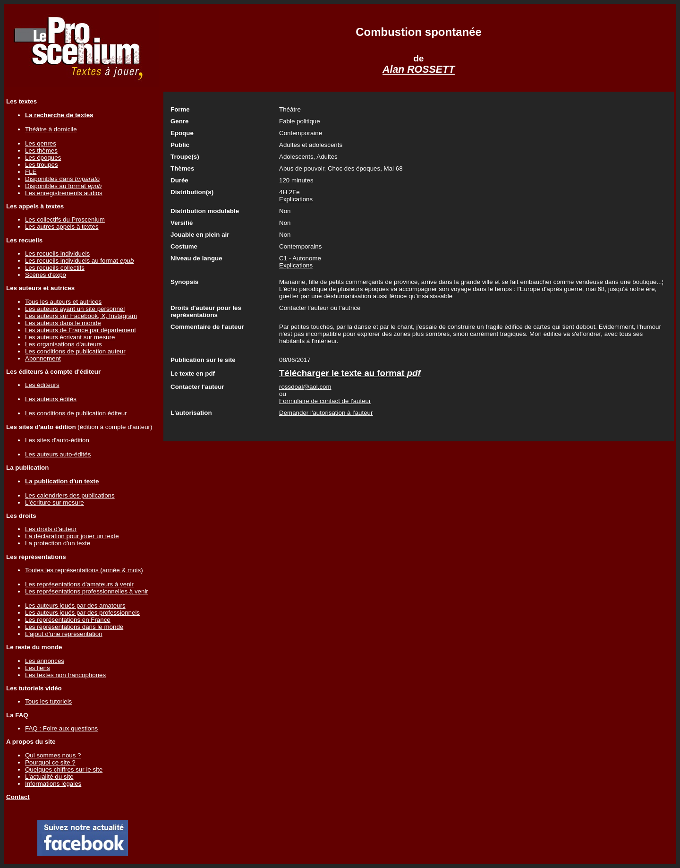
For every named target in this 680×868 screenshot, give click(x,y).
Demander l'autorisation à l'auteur (326, 412)
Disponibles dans (62, 178)
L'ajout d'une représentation (63, 633)
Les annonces (44, 660)
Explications (296, 199)
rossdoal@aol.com (305, 386)
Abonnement (43, 358)
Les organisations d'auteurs (63, 344)
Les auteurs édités (50, 399)
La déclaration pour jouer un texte (72, 536)
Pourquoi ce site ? (50, 762)
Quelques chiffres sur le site (63, 769)
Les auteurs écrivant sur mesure (70, 337)
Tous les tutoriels (48, 701)
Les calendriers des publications (70, 495)
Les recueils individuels (57, 253)
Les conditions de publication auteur (75, 351)
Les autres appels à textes (62, 226)
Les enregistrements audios (63, 193)
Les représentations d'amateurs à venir (79, 584)
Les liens (37, 667)
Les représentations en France (67, 619)
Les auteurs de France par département (80, 330)
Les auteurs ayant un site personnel (75, 308)
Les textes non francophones (65, 675)
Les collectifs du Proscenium (65, 219)
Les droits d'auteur (50, 529)
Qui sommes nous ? (53, 755)
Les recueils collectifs (55, 267)
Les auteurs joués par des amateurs (75, 605)
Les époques (43, 157)
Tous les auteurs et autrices (63, 301)
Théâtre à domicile (51, 129)
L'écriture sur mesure (54, 502)
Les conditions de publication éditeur (76, 413)
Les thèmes (41, 150)
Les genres (40, 143)
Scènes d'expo (45, 274)
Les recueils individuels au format (79, 260)
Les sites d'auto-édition (57, 440)
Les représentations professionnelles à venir (86, 591)
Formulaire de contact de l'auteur (325, 400)
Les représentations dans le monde (74, 626)
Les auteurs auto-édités (58, 454)
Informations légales (53, 783)
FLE (30, 171)
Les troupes (41, 164)
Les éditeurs (42, 384)
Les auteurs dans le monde (63, 323)
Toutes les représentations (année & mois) (84, 570)
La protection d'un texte (57, 543)
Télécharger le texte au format (350, 373)
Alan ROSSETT (418, 69)
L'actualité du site (49, 776)
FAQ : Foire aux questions (61, 728)
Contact (18, 796)
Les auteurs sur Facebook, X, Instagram (81, 315)
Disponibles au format (63, 185)
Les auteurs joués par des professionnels (82, 612)
